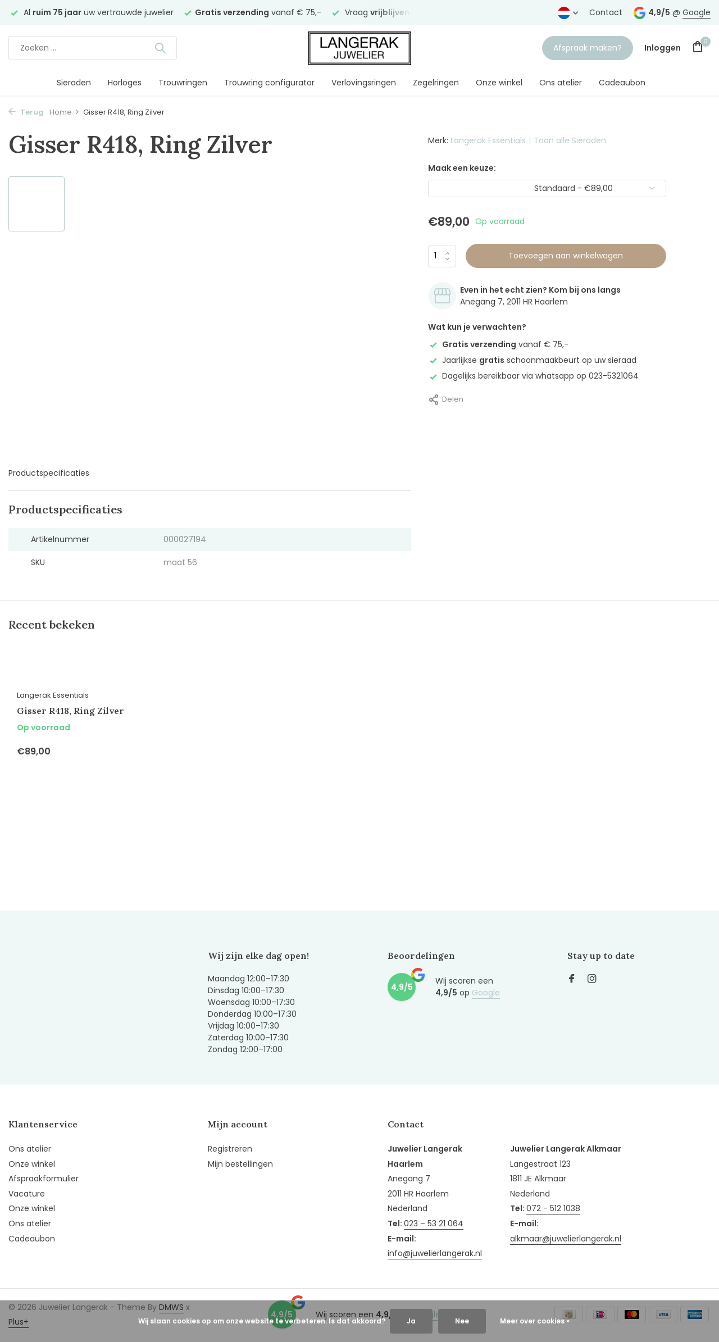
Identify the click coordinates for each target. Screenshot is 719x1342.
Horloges (125, 82)
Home (64, 112)
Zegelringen (436, 82)
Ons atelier (560, 82)
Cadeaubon (622, 82)
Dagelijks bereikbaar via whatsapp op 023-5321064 (533, 375)
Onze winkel (499, 82)
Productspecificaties (48, 473)
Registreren (230, 1148)
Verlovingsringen (363, 82)
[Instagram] (592, 979)
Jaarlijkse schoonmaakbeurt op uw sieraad (532, 360)
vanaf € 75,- (498, 344)
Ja (411, 1321)
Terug (26, 112)
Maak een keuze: (462, 168)
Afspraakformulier (43, 1178)
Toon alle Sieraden (570, 140)
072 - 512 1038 (553, 1208)
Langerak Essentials (488, 140)
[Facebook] (571, 979)
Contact (605, 12)
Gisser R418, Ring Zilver (70, 710)
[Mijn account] (662, 48)
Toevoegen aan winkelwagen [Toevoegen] (565, 255)
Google (696, 12)
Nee (462, 1321)
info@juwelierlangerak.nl (435, 1253)
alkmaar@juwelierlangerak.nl (565, 1238)
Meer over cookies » (535, 1321)
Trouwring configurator (269, 82)
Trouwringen (182, 82)
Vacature (26, 1193)
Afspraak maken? (587, 47)
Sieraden (74, 82)
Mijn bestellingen (240, 1164)
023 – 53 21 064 (433, 1223)
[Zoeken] (92, 48)
